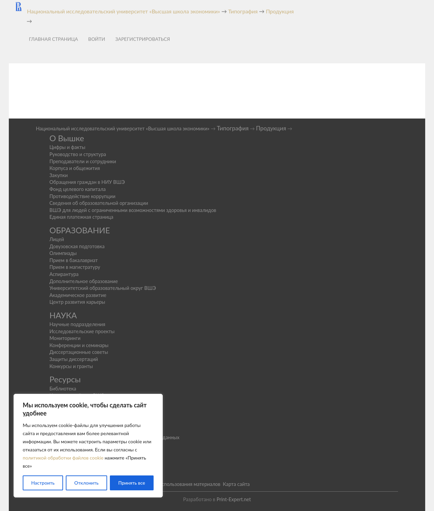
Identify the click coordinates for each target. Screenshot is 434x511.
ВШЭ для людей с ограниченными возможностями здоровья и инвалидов (133, 210)
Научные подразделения (77, 324)
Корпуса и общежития (75, 168)
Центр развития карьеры (77, 302)
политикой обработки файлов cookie (63, 458)
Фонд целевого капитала (78, 189)
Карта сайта (236, 484)
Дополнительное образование (84, 281)
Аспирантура (64, 274)
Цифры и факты (67, 147)
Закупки (59, 175)
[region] (88, 445)
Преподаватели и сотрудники (83, 161)
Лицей (57, 239)
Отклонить (86, 483)
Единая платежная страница (82, 217)
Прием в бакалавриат (74, 260)
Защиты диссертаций (74, 359)
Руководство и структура (78, 154)
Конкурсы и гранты (71, 366)
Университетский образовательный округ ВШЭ (103, 288)
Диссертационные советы (79, 352)
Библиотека (63, 388)
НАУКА (63, 315)
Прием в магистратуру (75, 267)
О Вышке (67, 138)
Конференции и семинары (79, 345)
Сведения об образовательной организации (99, 203)
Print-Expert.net (234, 499)
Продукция (271, 128)
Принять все (131, 483)
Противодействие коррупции (83, 196)
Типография (233, 128)
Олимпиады (63, 253)
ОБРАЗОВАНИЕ (80, 230)
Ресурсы (65, 379)
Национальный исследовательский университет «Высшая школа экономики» (123, 128)
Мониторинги (65, 338)
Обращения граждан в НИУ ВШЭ (87, 182)
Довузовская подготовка (77, 246)
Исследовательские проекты (82, 331)
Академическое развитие (78, 295)
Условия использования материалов (179, 484)
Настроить (43, 483)
